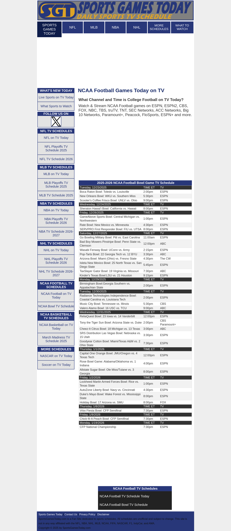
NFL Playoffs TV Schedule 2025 (56, 148)
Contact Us (70, 514)
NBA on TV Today (56, 210)
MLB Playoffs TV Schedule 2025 (56, 184)
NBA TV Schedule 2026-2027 (56, 233)
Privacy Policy (87, 514)
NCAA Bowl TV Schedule (56, 306)
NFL (72, 27)
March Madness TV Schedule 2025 (56, 339)
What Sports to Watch (56, 106)
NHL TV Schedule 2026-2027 (56, 273)
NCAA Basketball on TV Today (56, 326)
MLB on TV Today (56, 174)
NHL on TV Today (56, 250)
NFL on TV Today (56, 137)
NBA (115, 27)
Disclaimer (103, 514)
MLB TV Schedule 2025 (56, 195)
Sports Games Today (50, 514)
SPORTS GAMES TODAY (49, 29)
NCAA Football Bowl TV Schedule (124, 504)
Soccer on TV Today (56, 365)
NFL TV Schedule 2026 (56, 159)
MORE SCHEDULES (159, 27)
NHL (136, 27)
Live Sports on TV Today (56, 97)
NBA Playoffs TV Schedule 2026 (56, 220)
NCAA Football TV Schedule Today (124, 496)
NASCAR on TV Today (56, 356)
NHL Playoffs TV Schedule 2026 (56, 260)
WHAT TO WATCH (182, 27)
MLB (94, 27)
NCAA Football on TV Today (56, 295)
